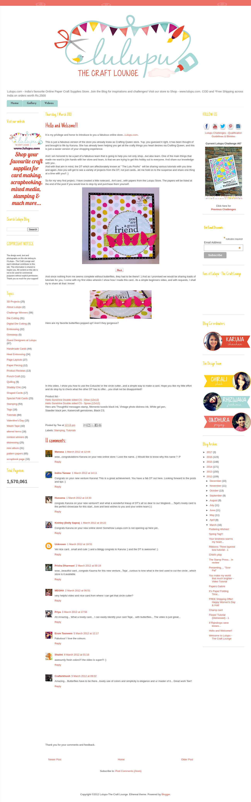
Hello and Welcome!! (220, 630)
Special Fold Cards (17, 398)
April (212, 519)
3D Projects (13, 301)
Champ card (216, 610)
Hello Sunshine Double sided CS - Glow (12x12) (72, 399)
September (216, 495)
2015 (210, 461)
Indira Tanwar (63, 473)
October (214, 490)
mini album (13, 448)
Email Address (222, 242)
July (212, 505)
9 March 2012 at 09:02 (84, 676)
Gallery (31, 103)
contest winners (15, 437)
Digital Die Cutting (17, 323)
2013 (210, 471)
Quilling (11, 381)
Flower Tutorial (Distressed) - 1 (219, 616)
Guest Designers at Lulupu (21, 340)
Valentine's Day (15, 420)
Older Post (187, 759)
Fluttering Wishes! (219, 529)
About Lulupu (14, 307)
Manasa (59, 451)
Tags (9, 409)
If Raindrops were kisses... (219, 624)
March (213, 524)
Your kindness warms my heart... (221, 540)
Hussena (60, 497)
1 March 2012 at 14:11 (84, 473)
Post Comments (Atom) (128, 771)
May (212, 515)
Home (15, 103)
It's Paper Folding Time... (218, 593)
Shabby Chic (14, 387)
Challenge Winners (17, 312)
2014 (210, 466)
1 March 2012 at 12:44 (77, 451)
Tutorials (70, 430)
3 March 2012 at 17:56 (74, 612)
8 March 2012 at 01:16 (76, 654)
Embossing (13, 329)
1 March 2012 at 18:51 (79, 544)
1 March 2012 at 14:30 (78, 497)
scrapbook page (16, 459)
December (216, 480)
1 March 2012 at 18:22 (93, 522)
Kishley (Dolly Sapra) (67, 522)
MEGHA (59, 590)
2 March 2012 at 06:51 (77, 590)
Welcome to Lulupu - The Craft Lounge (220, 637)
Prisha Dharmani (65, 565)
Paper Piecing (14, 365)
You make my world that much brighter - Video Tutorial (221, 578)
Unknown (60, 544)
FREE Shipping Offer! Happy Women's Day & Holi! (222, 602)
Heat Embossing (16, 354)
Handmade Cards (16, 348)
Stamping (59, 430)
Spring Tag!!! (216, 534)
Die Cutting (13, 318)
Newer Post (54, 759)
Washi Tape (13, 425)
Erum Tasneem (63, 633)
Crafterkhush (62, 676)
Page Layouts (14, 359)
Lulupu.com (131, 134)
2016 (210, 457)
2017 (210, 452)
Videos (49, 103)
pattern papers (15, 453)
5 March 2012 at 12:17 (86, 633)
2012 (210, 476)
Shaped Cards (15, 392)
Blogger (166, 794)
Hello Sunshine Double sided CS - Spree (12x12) (72, 403)
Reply (58, 461)
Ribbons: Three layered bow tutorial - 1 (222, 548)
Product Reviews (16, 370)
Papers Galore (217, 586)
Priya (58, 612)
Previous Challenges (223, 209)
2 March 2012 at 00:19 (88, 565)
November (216, 485)
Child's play (215, 554)
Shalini (59, 654)
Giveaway (12, 334)
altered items (14, 431)
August (214, 500)
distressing (13, 442)
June (213, 510)
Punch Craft (13, 376)
